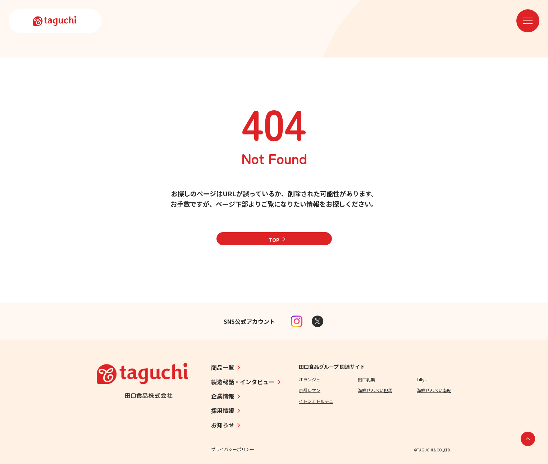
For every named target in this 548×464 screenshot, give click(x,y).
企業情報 (222, 396)
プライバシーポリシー (232, 449)
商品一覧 (222, 367)
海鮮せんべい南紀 (434, 390)
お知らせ (222, 425)
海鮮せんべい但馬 (375, 390)
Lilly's (422, 379)
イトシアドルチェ (316, 401)
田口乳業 (366, 379)
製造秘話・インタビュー (242, 381)
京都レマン (309, 390)
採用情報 (222, 410)
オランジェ (309, 379)
